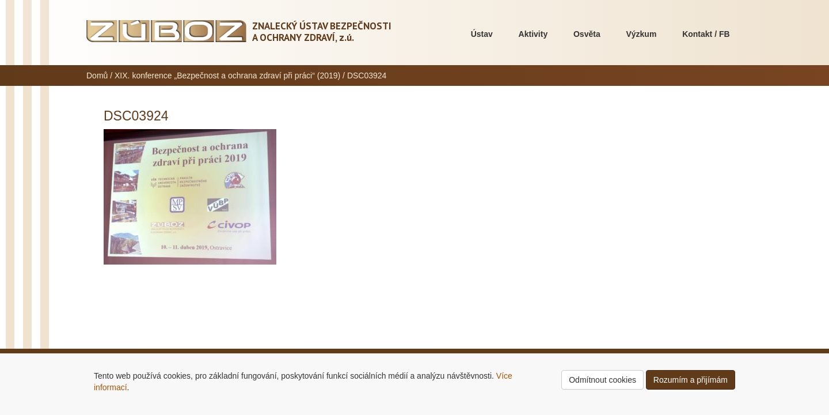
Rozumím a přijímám (690, 379)
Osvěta (586, 34)
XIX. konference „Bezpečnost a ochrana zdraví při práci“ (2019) (227, 75)
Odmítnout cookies (602, 379)
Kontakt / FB (705, 34)
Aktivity (533, 34)
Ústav (482, 34)
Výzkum (641, 34)
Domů (97, 75)
